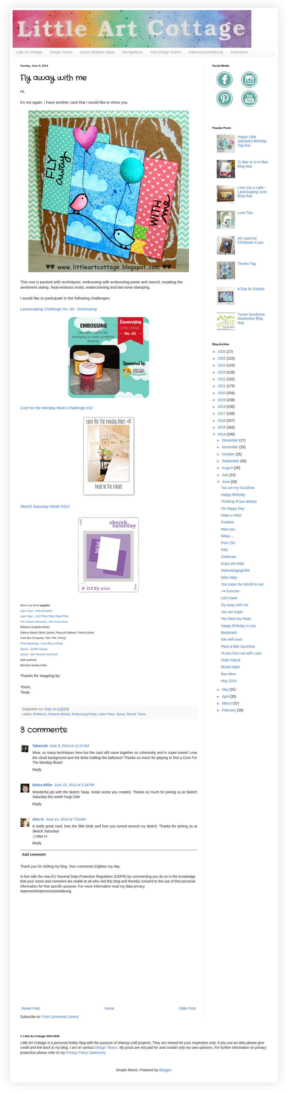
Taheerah (40, 746)
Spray (120, 714)
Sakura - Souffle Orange (33, 649)
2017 (222, 413)
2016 (222, 420)
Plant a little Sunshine (238, 646)
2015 (222, 427)
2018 (222, 407)
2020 (222, 393)
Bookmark (229, 633)
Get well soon (232, 639)
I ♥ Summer (230, 591)
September (231, 461)
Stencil (131, 714)
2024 (222, 365)
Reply (36, 770)
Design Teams (106, 1047)
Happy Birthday (233, 495)
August (228, 468)
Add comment (33, 854)
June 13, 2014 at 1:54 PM (74, 785)
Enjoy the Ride (232, 564)
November (230, 447)
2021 (222, 386)
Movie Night (230, 667)
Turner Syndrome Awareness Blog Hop (251, 318)
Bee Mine (228, 674)
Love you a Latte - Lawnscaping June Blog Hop (252, 191)
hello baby (229, 577)
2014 (222, 434)
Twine (142, 714)
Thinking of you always (239, 501)
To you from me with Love (241, 653)
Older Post (187, 1008)
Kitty (224, 550)
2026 (222, 352)
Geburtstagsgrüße (235, 570)
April (226, 696)
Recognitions (132, 52)
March (227, 703)
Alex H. (38, 819)
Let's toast (229, 598)
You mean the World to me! (242, 584)
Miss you (228, 529)
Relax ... (227, 536)
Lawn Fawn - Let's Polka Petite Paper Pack (44, 616)
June (226, 482)
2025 (222, 358)
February (229, 710)
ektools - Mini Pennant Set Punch (39, 654)
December (230, 440)
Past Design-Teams (165, 52)
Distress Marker (59, 714)
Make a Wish (231, 515)
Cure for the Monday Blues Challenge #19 (56, 408)
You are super (232, 612)
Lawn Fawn (107, 714)
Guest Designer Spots (97, 52)
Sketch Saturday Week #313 (44, 506)
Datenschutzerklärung (205, 52)
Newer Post (30, 1008)
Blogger (165, 1070)
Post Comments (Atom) (60, 1017)
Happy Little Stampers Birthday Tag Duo (252, 141)
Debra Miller (42, 785)
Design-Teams (61, 52)
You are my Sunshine (238, 488)
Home (109, 1008)
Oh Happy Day (232, 508)
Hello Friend (230, 660)
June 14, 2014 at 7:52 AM (66, 819)
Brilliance (39, 714)
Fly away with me (234, 605)
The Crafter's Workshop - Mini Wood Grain (44, 621)
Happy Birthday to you (238, 626)
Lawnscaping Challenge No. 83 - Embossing (59, 309)
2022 (222, 379)
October (228, 454)
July (225, 475)
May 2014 (228, 681)
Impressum (239, 52)
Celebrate (228, 557)
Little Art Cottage (29, 52)
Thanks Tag (246, 264)
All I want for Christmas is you (250, 240)
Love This (245, 213)
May (225, 689)
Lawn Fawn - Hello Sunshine (36, 611)
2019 (222, 400)
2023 (222, 372)
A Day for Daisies (251, 289)
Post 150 (228, 543)
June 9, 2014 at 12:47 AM (69, 746)
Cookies (227, 522)
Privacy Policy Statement (85, 1053)
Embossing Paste (84, 714)
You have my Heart (236, 619)
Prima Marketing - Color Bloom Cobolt (41, 643)
